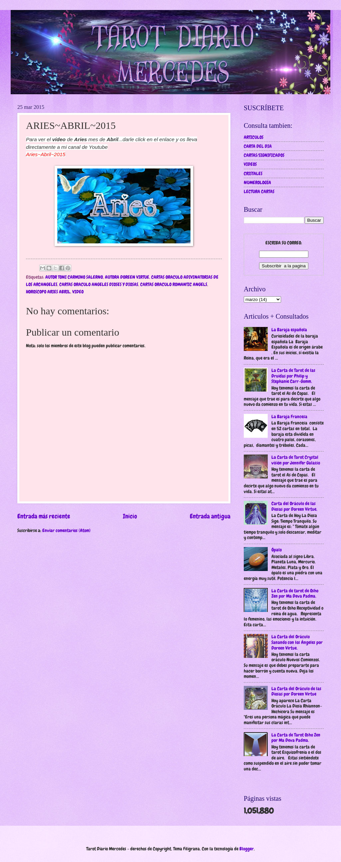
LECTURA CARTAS (259, 191)
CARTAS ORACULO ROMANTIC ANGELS (173, 284)
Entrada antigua (210, 516)
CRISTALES (253, 173)
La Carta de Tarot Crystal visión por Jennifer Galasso (295, 460)
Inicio (130, 516)
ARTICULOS (253, 137)
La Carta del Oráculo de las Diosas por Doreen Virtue (296, 691)
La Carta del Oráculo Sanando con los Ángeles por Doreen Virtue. (297, 642)
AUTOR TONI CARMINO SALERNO (74, 277)
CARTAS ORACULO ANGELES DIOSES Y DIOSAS (98, 284)
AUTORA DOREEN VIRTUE (127, 277)
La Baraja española (289, 330)
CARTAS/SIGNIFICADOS (264, 155)
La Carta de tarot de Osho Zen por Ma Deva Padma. (294, 593)
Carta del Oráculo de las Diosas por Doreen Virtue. (294, 506)
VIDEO (78, 292)
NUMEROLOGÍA (257, 182)
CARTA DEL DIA (258, 146)
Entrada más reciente (43, 516)
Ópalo (276, 550)
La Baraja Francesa (289, 417)
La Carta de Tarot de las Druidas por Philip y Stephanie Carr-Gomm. (293, 375)
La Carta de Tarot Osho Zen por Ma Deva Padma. (295, 737)
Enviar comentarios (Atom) (66, 530)
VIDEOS (250, 164)
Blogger (246, 849)
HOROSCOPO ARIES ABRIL (48, 292)
